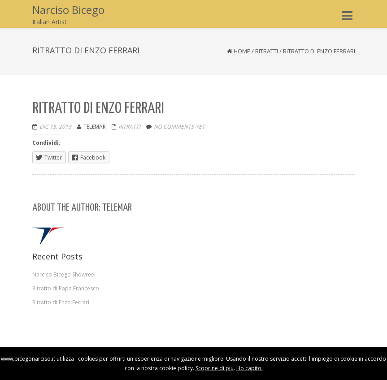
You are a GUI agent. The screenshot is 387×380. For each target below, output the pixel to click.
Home (242, 51)
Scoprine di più (215, 368)
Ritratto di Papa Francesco (65, 288)
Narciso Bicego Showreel (64, 274)
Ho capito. (249, 368)
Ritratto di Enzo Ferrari (60, 302)
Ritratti (266, 51)
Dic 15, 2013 (55, 126)
